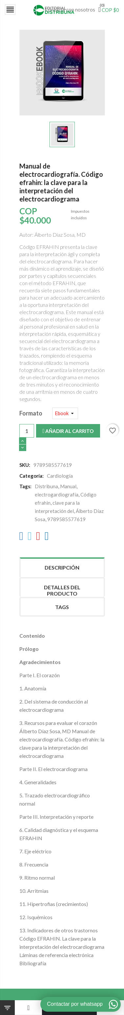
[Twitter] (30, 537)
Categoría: (31, 476)
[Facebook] (21, 537)
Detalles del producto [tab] (62, 590)
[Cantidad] (26, 431)
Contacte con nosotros (70, 10)
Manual (68, 486)
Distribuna (46, 486)
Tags (62, 607)
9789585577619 (66, 519)
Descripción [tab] (62, 567)
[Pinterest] (38, 537)
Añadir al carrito (67, 431)
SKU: (24, 465)
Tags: (25, 486)
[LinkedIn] (47, 537)
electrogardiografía (56, 494)
